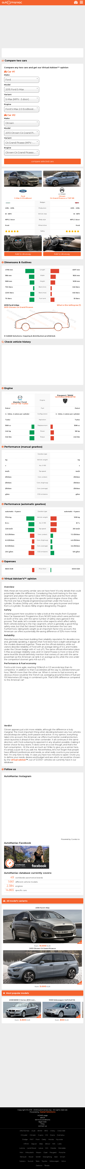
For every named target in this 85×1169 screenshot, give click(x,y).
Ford (37, 1139)
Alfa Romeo (24, 1131)
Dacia (52, 1135)
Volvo (63, 1161)
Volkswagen (54, 1161)
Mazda (53, 1148)
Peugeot (53, 1152)
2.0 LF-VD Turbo (19, 403)
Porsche (62, 1152)
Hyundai (59, 1139)
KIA (53, 1144)
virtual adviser (18, 760)
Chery (52, 1131)
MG (46, 1148)
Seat (56, 1157)
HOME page (43, 1115)
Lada (59, 1144)
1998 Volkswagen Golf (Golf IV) (62, 1000)
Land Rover (31, 1148)
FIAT (31, 1139)
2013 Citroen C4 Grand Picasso (42, 948)
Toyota (44, 1161)
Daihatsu (60, 1135)
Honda (51, 1139)
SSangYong (47, 1157)
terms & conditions (42, 1120)
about (42, 1117)
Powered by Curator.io (70, 839)
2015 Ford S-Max (42, 908)
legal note (42, 1122)
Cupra (40, 1135)
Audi (33, 1131)
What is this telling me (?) (69, 305)
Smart (62, 1157)
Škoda (46, 1165)
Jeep (41, 1144)
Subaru (22, 1161)
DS (46, 1135)
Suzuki (30, 1161)
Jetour (47, 1144)
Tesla (37, 1161)
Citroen (33, 1135)
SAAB (38, 1157)
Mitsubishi (29, 1152)
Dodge (25, 1139)
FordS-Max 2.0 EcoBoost (23, 197)
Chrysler (24, 1135)
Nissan (38, 1152)
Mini (21, 1152)
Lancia (22, 1148)
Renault (23, 1157)
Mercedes (62, 1148)
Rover (31, 1157)
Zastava (39, 1165)
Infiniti (26, 1144)
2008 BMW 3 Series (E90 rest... (22, 1000)
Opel (45, 1152)
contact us (42, 1126)
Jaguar (34, 1144)
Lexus (41, 1148)
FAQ (42, 1124)
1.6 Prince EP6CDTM (65, 397)
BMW (40, 1131)
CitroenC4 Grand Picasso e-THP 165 (62, 197)
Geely (44, 1139)
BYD (46, 1131)
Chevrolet (61, 1131)
